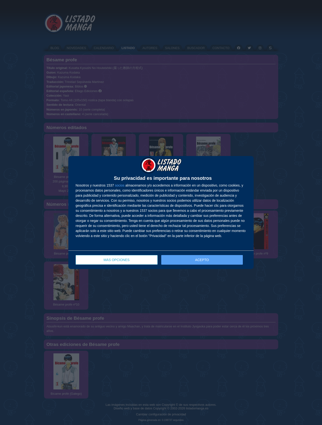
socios (119, 185)
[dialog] (161, 212)
